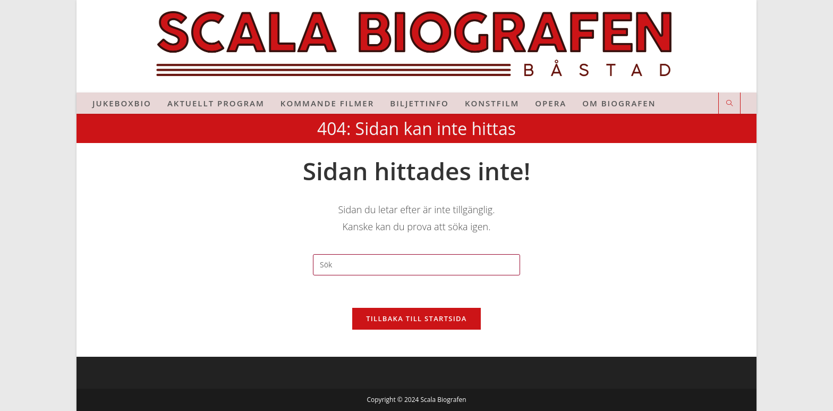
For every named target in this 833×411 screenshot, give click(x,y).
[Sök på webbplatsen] (729, 104)
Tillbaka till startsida (416, 318)
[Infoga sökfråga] (416, 264)
